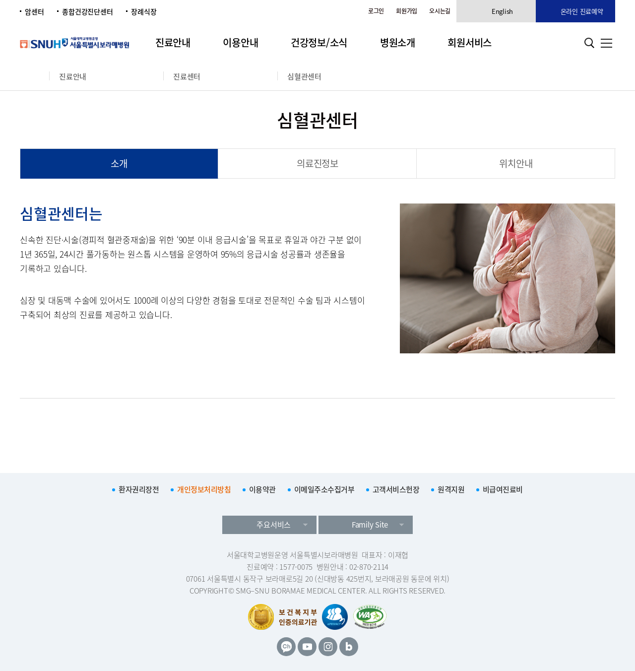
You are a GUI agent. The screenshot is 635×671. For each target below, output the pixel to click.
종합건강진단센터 (87, 11)
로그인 (376, 10)
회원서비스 (469, 42)
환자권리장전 (139, 489)
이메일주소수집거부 (324, 489)
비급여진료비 (503, 489)
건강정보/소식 (319, 42)
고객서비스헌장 (396, 489)
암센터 (34, 11)
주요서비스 (273, 524)
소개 (119, 163)
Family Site (370, 524)
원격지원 (451, 489)
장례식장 (143, 11)
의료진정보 (317, 163)
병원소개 (397, 42)
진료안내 (172, 42)
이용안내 (240, 42)
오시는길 (439, 10)
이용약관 (262, 489)
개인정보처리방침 (204, 489)
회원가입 (406, 10)
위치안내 (515, 163)
